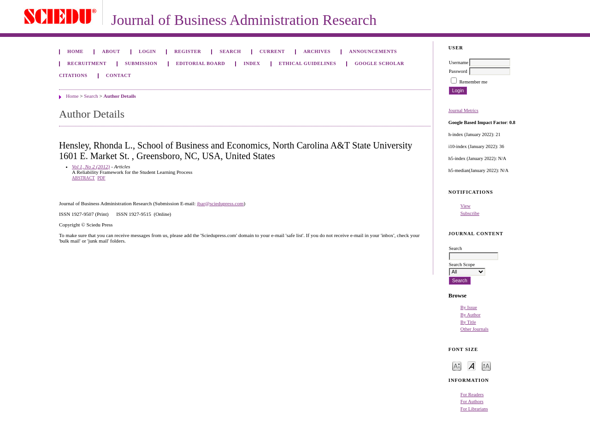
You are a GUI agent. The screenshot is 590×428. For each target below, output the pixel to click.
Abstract (83, 178)
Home (75, 51)
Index (251, 63)
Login (147, 51)
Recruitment (86, 63)
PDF (101, 178)
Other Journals (474, 329)
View (465, 205)
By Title (468, 322)
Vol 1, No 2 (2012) (91, 166)
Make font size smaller (456, 365)
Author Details (120, 96)
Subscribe (469, 213)
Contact (118, 75)
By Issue (468, 307)
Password (458, 71)
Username (458, 62)
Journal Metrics (463, 110)
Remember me (473, 81)
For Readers (472, 394)
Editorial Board (200, 63)
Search (230, 51)
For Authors (472, 401)
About (111, 51)
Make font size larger (486, 365)
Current (272, 51)
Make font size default (471, 365)
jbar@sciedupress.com (220, 203)
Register (187, 51)
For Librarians (474, 408)
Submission (141, 63)
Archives (316, 51)
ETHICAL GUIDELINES (307, 63)
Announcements (373, 51)
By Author (470, 314)
